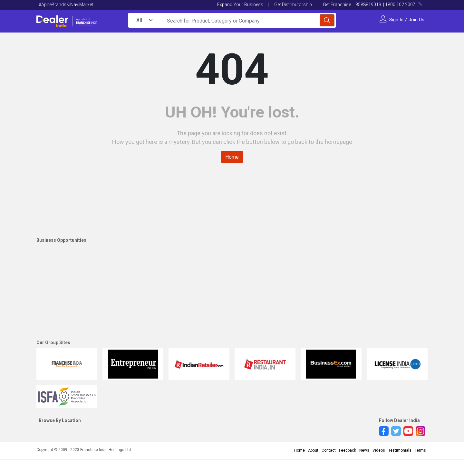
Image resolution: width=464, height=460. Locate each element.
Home (232, 157)
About (313, 450)
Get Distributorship (292, 4)
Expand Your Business (240, 4)
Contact (329, 450)
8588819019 (368, 4)
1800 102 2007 (400, 4)
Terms (420, 450)
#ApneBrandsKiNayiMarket (66, 4)
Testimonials (399, 450)
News (364, 450)
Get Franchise (336, 4)
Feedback (347, 450)
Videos (378, 450)
